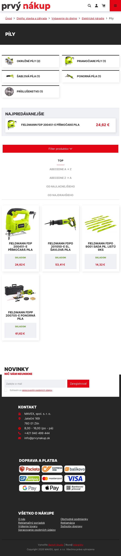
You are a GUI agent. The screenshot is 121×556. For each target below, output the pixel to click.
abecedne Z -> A (60, 178)
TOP (60, 160)
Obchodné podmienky (74, 519)
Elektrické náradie (93, 18)
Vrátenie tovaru (27, 526)
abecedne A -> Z (60, 169)
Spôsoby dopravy (71, 526)
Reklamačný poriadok (31, 522)
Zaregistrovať (78, 383)
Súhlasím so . (31, 390)
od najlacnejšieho (60, 186)
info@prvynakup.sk (37, 438)
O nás (21, 519)
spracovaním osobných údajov (37, 390)
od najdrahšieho (60, 195)
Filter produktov (60, 148)
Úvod (8, 18)
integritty (78, 544)
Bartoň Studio (55, 544)
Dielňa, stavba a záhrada (32, 18)
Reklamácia (68, 522)
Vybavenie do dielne (64, 18)
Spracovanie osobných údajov (37, 529)
